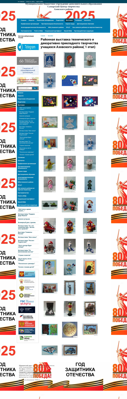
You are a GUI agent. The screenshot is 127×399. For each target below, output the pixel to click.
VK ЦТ (68, 27)
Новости (31, 20)
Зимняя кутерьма (24, 116)
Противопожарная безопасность (52, 24)
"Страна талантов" (24, 145)
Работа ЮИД (38, 31)
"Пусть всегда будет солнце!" (25, 138)
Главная (23, 20)
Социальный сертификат (53, 31)
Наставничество (26, 31)
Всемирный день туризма (27, 118)
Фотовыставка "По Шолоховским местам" (26, 142)
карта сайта (39, 1)
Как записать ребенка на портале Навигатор (87, 27)
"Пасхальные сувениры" (26, 152)
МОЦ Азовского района (56, 27)
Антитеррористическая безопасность (33, 27)
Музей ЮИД (68, 31)
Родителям (60, 20)
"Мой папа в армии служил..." (25, 108)
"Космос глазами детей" (26, 154)
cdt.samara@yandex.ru (30, 370)
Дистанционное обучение (85, 24)
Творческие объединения (45, 20)
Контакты (87, 20)
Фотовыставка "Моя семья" (27, 130)
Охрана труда (70, 24)
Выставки (69, 20)
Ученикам (78, 20)
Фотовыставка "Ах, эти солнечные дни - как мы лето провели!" (26, 122)
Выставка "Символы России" (25, 127)
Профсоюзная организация (30, 24)
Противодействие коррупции (83, 31)
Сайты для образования (27, 380)
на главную (21, 1)
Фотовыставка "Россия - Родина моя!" (26, 134)
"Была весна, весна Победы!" (25, 148)
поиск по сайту (30, 1)
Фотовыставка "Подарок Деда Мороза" (26, 112)
